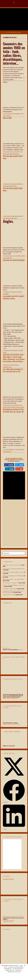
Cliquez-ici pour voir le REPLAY (10, 698)
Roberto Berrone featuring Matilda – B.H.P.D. (13, 572)
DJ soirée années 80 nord (18, 968)
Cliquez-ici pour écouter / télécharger (11, 724)
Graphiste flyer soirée (9, 970)
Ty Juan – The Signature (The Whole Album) (13, 575)
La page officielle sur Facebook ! (13, 836)
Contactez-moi (14, 642)
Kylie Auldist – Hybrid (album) (10, 588)
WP (24, 965)
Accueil (3, 32)
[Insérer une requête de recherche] (14, 553)
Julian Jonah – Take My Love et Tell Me (12, 565)
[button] (14, 2)
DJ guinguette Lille (7, 968)
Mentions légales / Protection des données (9, 965)
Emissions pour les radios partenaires (15, 967)
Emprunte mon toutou (9, 920)
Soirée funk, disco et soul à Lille (14, 971)
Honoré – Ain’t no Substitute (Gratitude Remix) (13, 568)
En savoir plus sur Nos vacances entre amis (13, 916)
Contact (21, 965)
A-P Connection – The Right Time (10, 582)
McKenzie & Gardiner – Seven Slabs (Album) (13, 579)
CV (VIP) (5, 967)
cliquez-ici (20, 649)
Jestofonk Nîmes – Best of (9, 594)
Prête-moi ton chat (8, 921)
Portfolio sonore (18, 970)
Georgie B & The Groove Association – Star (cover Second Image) (13, 592)
